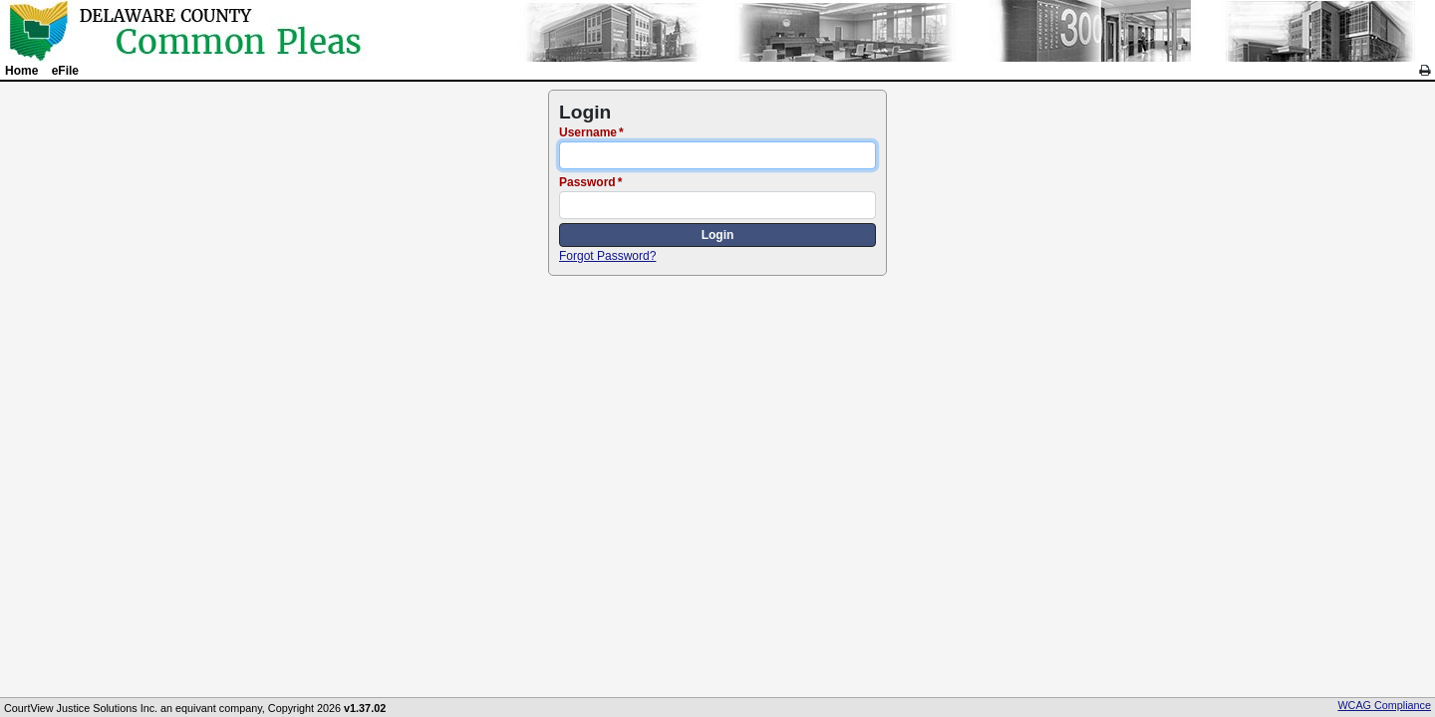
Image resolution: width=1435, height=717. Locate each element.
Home (21, 71)
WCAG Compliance (1384, 705)
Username (588, 132)
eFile (65, 71)
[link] (1424, 71)
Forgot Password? (607, 256)
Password (587, 182)
